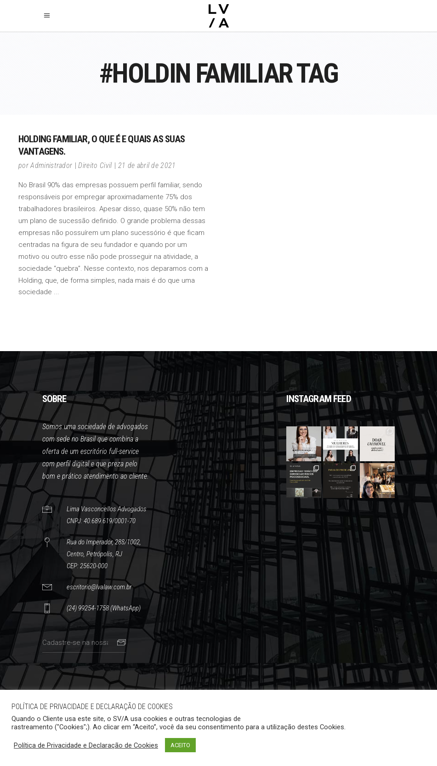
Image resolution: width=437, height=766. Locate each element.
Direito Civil (95, 165)
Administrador (51, 165)
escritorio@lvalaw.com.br (99, 587)
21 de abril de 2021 (147, 165)
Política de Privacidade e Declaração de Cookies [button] (86, 745)
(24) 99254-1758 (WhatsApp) (104, 608)
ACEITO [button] (180, 745)
